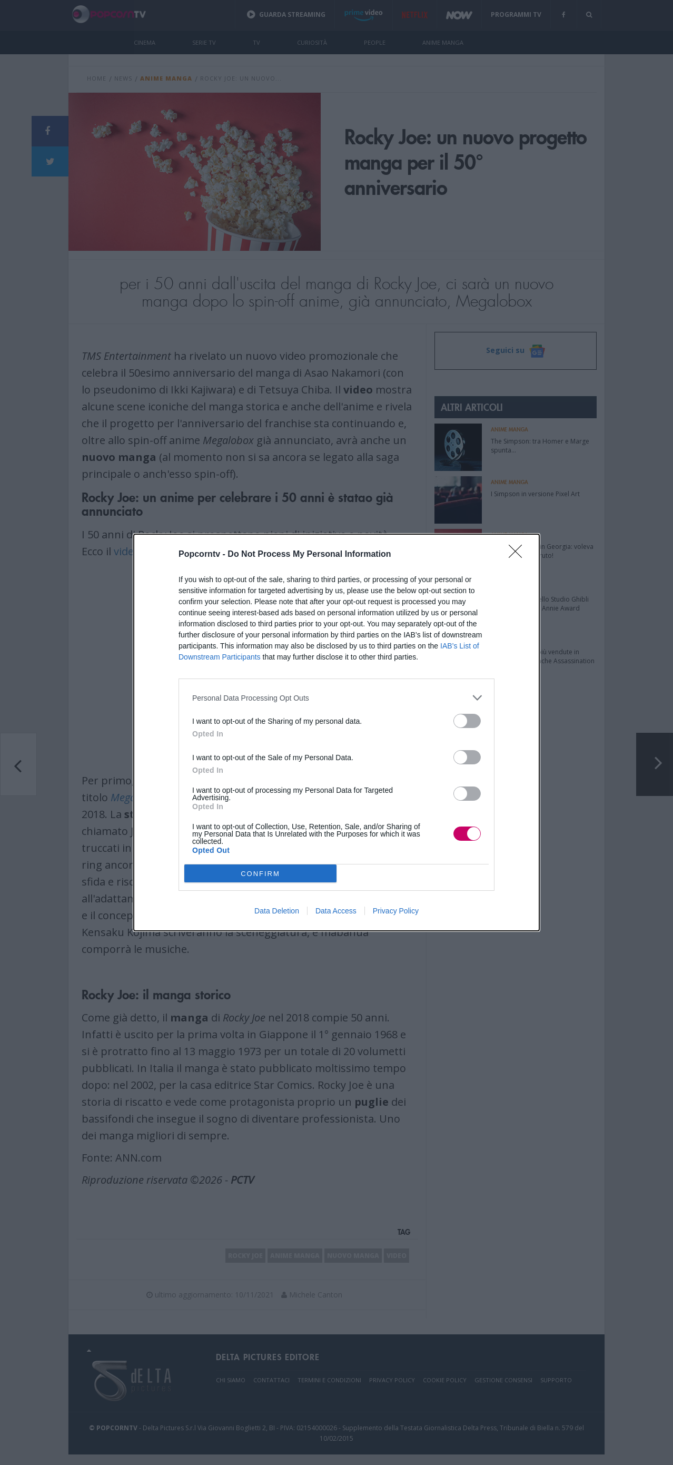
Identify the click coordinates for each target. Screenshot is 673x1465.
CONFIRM (260, 873)
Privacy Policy (396, 911)
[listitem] (336, 697)
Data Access (336, 911)
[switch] (467, 721)
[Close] (519, 555)
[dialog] (336, 732)
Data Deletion (276, 911)
